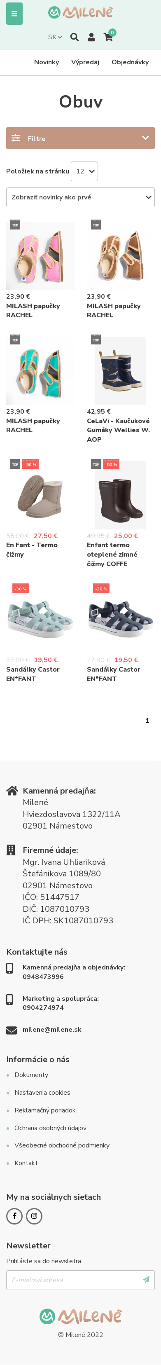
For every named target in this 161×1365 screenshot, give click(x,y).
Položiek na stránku (37, 171)
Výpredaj (85, 62)
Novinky (46, 62)
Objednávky (130, 62)
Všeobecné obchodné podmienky (62, 1145)
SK (52, 37)
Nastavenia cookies (42, 1092)
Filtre (37, 138)
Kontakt (26, 1163)
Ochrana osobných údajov (50, 1128)
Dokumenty (31, 1074)
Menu (14, 14)
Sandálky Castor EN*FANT (33, 674)
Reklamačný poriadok (45, 1110)
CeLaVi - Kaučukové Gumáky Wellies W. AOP (118, 431)
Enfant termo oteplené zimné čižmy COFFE (112, 555)
